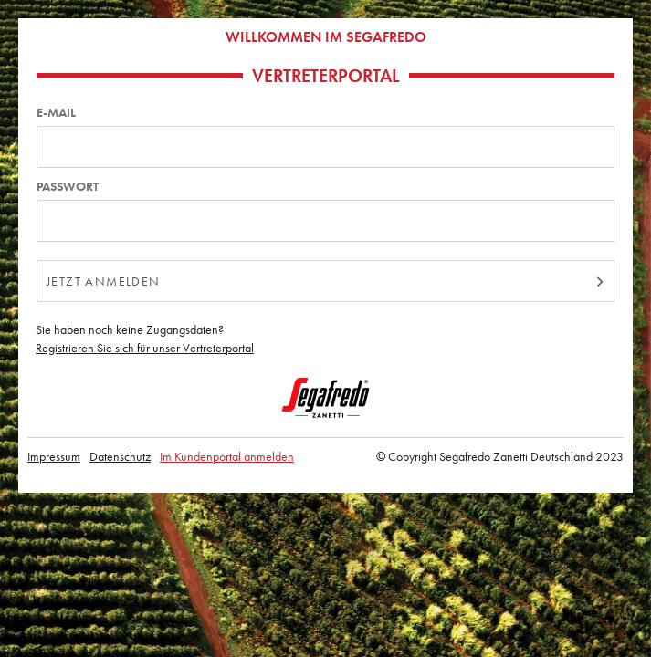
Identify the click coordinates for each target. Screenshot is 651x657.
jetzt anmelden (104, 281)
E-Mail (56, 112)
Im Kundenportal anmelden (227, 456)
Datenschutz (120, 456)
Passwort (68, 186)
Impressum (53, 456)
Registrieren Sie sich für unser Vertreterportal (145, 347)
